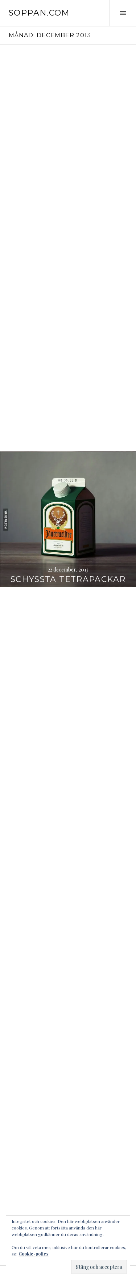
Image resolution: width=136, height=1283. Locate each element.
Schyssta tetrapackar (68, 579)
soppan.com (39, 13)
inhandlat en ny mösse (68, 1116)
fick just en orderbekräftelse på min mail (67, 297)
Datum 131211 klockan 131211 (68, 709)
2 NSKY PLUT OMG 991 (68, 986)
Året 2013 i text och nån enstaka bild (68, 167)
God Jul (68, 444)
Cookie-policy (33, 1254)
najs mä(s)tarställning (67, 845)
